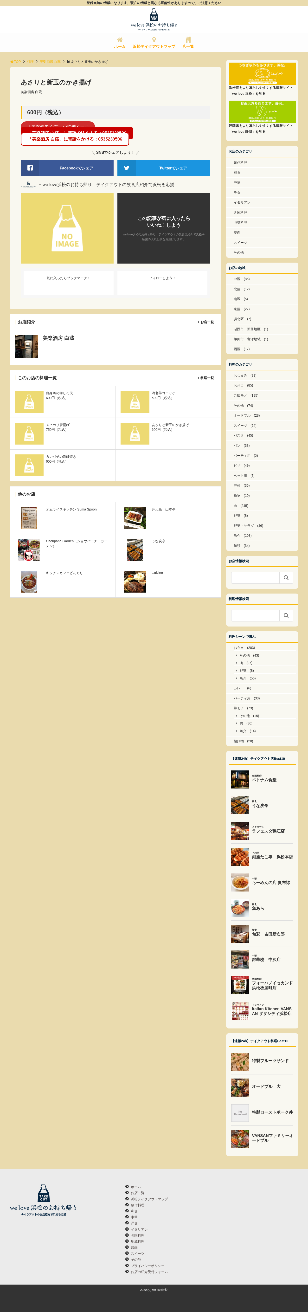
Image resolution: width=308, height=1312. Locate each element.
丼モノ (239, 708)
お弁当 (239, 385)
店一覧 (188, 47)
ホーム (120, 47)
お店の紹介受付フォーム (149, 1272)
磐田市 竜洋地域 (247, 339)
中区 (237, 279)
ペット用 (240, 476)
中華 (237, 182)
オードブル (242, 415)
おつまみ (240, 375)
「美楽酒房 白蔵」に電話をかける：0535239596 (75, 139)
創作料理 (240, 162)
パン (237, 445)
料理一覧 (207, 378)
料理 (30, 62)
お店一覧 (207, 322)
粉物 (237, 496)
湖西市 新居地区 (247, 329)
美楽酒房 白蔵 (50, 62)
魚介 (237, 535)
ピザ (237, 465)
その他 (239, 252)
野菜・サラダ (244, 526)
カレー (239, 688)
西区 (237, 349)
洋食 (237, 192)
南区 (237, 299)
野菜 (237, 515)
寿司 (237, 485)
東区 (237, 309)
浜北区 (239, 319)
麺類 (237, 546)
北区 (237, 289)
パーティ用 (242, 456)
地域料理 (240, 222)
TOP (15, 62)
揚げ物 (239, 741)
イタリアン (242, 202)
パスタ (239, 435)
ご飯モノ (240, 395)
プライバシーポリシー (148, 1266)
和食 (237, 172)
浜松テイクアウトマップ (154, 47)
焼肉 (237, 232)
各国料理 (240, 212)
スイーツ (240, 243)
